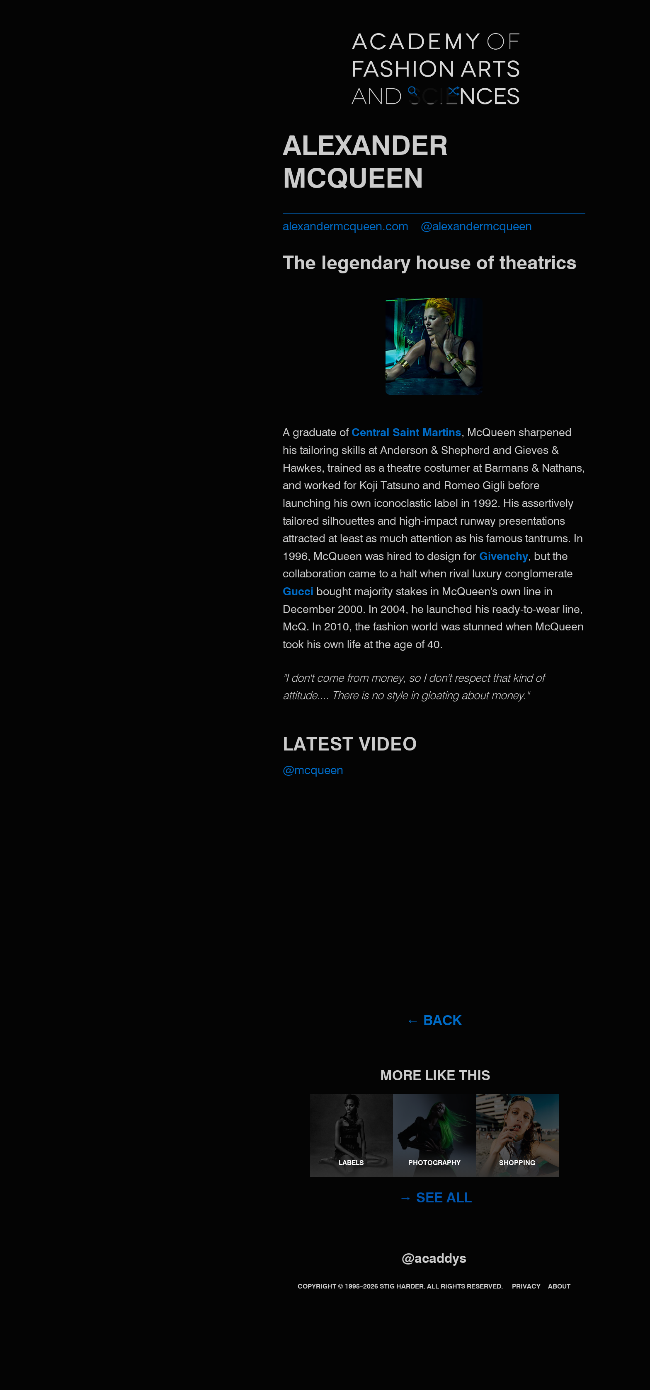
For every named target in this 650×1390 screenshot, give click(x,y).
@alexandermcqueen (476, 227)
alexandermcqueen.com (345, 227)
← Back (434, 1021)
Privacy (526, 1287)
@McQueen (313, 771)
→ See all (435, 1199)
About (559, 1287)
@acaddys (434, 1259)
